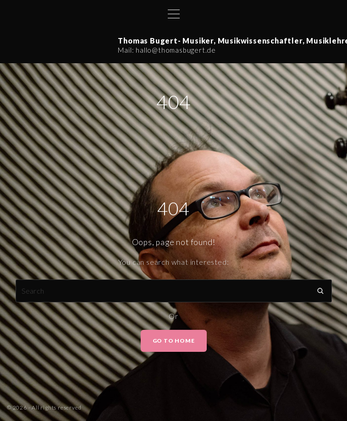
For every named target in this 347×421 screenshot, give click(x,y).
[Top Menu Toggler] (174, 14)
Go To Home (174, 340)
